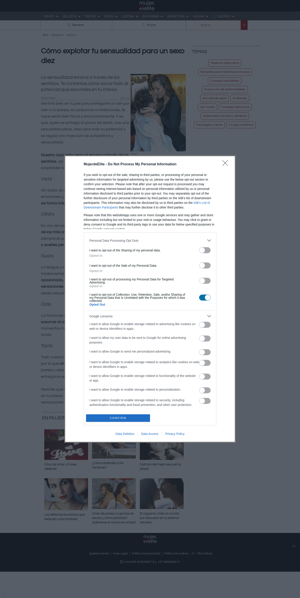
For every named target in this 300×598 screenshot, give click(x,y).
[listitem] (150, 240)
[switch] (205, 250)
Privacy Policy (175, 434)
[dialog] (150, 299)
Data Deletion (124, 434)
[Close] (226, 164)
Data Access (149, 434)
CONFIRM (118, 418)
